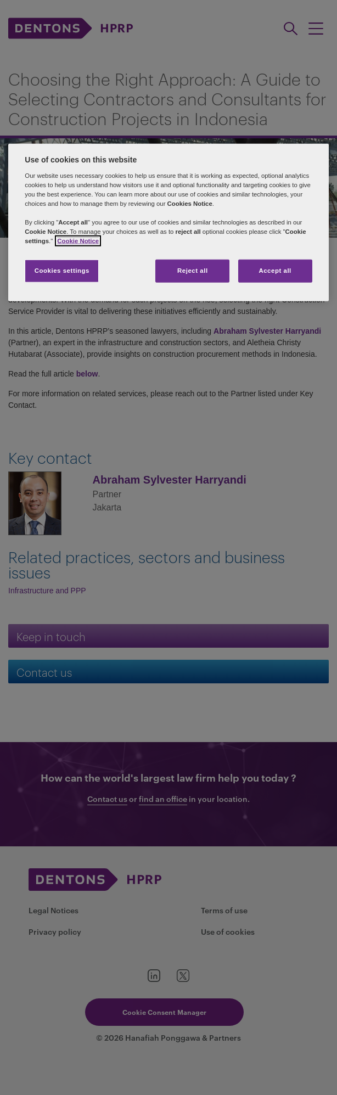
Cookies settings (62, 270)
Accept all (275, 270)
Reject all (192, 270)
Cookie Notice (78, 241)
